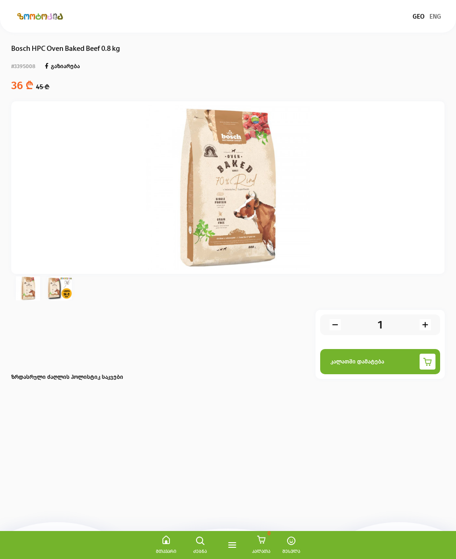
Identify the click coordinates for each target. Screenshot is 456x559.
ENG (435, 17)
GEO (419, 17)
